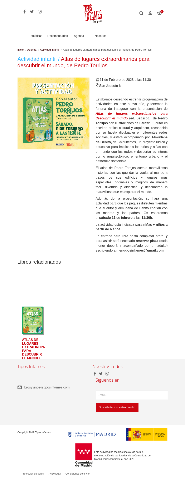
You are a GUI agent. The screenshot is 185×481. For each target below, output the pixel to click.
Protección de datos (33, 473)
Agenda (79, 35)
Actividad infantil (49, 49)
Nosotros (100, 35)
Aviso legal (55, 473)
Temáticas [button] (35, 36)
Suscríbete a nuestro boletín (117, 407)
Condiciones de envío (77, 473)
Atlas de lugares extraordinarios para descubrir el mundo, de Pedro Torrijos (84, 62)
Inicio (21, 49)
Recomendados (57, 35)
